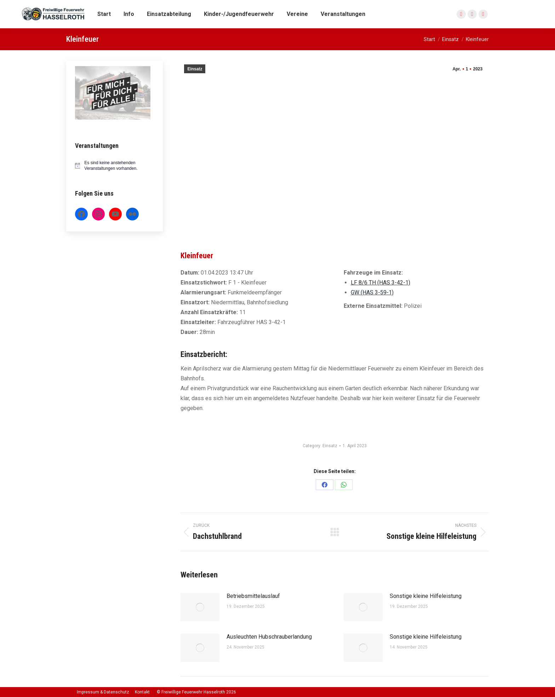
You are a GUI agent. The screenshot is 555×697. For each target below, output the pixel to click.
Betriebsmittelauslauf (253, 596)
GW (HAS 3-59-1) (372, 292)
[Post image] (200, 607)
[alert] (114, 166)
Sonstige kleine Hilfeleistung (426, 596)
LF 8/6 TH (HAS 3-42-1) (380, 282)
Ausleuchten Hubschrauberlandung (269, 636)
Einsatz (194, 69)
